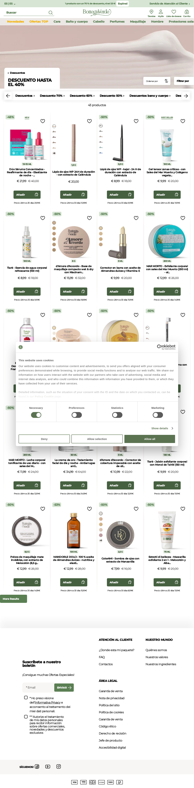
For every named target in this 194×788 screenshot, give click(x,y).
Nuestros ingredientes (161, 664)
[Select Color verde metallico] (101, 147)
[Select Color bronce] (54, 142)
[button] (8, 95)
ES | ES (8, 3)
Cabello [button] (98, 21)
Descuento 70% (51, 95)
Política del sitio (109, 705)
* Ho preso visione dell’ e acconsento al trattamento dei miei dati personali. (50, 705)
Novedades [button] (15, 21)
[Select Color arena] (54, 239)
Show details (159, 428)
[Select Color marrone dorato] (101, 137)
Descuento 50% (111, 95)
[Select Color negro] (101, 126)
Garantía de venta (110, 691)
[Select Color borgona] (101, 142)
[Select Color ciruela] (54, 137)
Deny (44, 438)
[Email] (37, 687)
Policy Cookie (44, 396)
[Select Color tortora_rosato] (54, 131)
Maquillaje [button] (138, 21)
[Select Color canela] (54, 244)
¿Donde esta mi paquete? (116, 650)
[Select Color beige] (54, 228)
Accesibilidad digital (112, 747)
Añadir (28, 194)
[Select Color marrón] (101, 131)
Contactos (106, 664)
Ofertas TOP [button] (38, 21)
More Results (11, 598)
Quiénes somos (156, 650)
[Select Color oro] (54, 148)
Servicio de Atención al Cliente (168, 3)
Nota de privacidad (111, 698)
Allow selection (97, 438)
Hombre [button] (157, 21)
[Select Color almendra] (54, 223)
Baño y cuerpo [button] (77, 21)
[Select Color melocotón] (54, 233)
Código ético (107, 726)
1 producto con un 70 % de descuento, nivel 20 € (90, 3)
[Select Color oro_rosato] (54, 126)
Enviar (65, 687)
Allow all (149, 438)
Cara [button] (57, 21)
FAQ (102, 657)
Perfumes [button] (117, 21)
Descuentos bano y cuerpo (148, 95)
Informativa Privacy (47, 702)
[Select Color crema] (101, 233)
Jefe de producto (110, 740)
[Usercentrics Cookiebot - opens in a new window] (159, 347)
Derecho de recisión (112, 733)
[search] (29, 13)
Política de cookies (111, 712)
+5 (54, 153)
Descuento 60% (81, 95)
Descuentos (17, 72)
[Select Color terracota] (54, 250)
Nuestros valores (157, 657)
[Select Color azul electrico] (101, 153)
